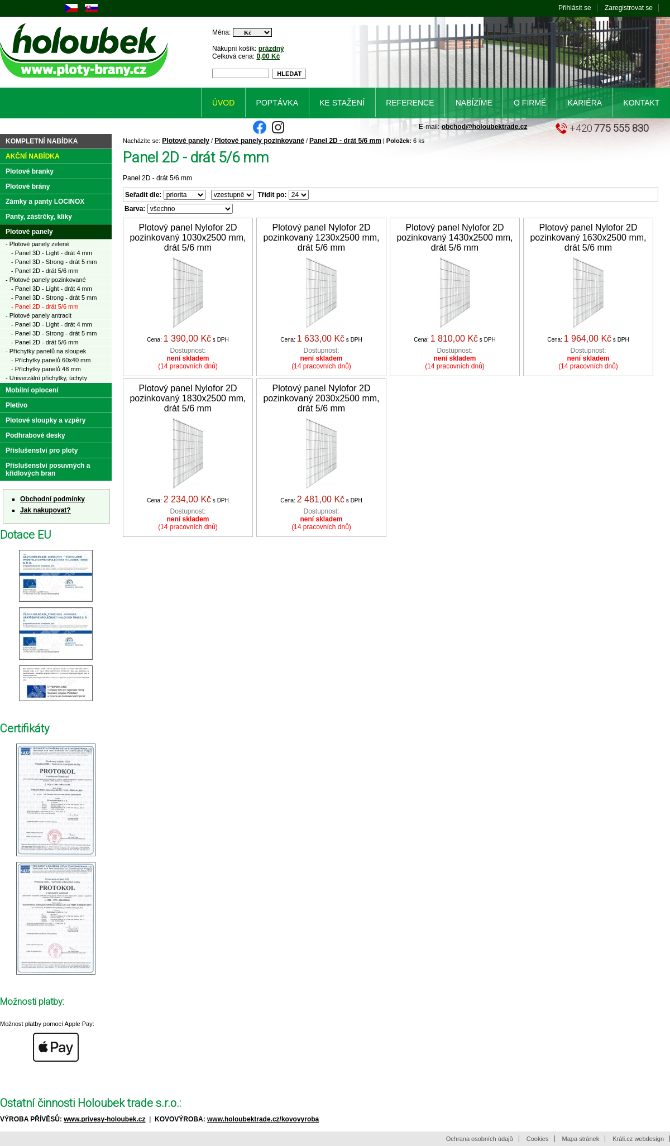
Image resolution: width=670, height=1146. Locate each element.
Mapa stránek (581, 1138)
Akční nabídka (33, 156)
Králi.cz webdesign (638, 1138)
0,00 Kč (268, 56)
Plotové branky (30, 171)
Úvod (223, 102)
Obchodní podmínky (52, 499)
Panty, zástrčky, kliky (39, 216)
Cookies (538, 1138)
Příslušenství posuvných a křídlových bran (48, 469)
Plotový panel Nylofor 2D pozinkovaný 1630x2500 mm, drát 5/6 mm (588, 237)
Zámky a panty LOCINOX (45, 201)
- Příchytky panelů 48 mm (46, 369)
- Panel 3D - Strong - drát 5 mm (54, 261)
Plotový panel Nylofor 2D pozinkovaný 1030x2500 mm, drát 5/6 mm (188, 237)
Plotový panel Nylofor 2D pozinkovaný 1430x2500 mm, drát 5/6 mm (454, 237)
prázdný (271, 48)
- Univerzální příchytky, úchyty (46, 378)
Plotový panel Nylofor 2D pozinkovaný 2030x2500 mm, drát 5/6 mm (321, 398)
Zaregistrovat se (629, 8)
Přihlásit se (574, 8)
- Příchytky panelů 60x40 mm (50, 360)
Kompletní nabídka (42, 141)
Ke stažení (342, 102)
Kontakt (641, 102)
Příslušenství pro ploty (42, 450)
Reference (410, 102)
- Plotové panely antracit (38, 315)
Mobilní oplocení (32, 390)
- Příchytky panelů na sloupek (46, 351)
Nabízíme (474, 102)
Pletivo (16, 405)
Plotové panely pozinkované (259, 141)
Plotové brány (28, 186)
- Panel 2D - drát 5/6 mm (44, 270)
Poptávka (277, 102)
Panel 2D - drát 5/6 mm (345, 141)
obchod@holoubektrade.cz (485, 127)
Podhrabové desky (35, 435)
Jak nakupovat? (45, 510)
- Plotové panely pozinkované (46, 279)
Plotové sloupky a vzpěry (45, 420)
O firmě (530, 102)
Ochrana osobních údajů (479, 1138)
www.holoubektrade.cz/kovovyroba (263, 1119)
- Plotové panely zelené (37, 244)
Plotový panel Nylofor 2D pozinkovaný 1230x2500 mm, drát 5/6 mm (321, 237)
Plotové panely (185, 141)
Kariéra (585, 102)
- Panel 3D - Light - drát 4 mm (51, 253)
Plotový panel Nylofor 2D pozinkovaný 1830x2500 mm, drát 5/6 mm (188, 398)
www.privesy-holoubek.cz (104, 1119)
